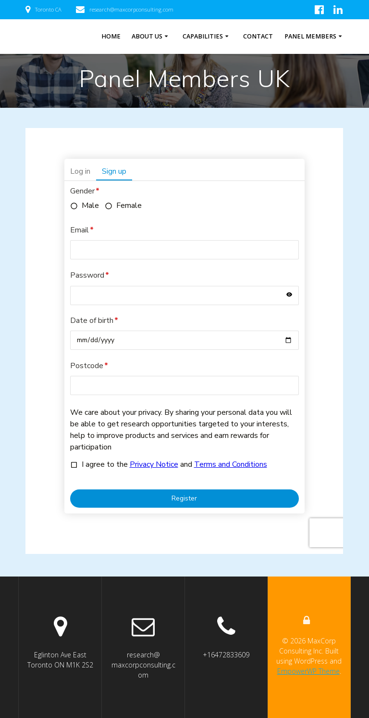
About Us (147, 36)
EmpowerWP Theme (308, 671)
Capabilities (203, 36)
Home (111, 36)
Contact (258, 36)
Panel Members (310, 36)
